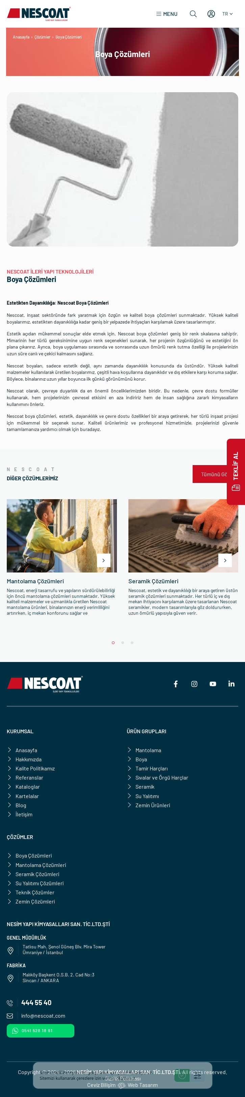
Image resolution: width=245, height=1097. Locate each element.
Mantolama (144, 750)
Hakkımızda (24, 759)
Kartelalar (23, 796)
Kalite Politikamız (31, 768)
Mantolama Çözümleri (36, 865)
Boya (137, 759)
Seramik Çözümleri (33, 874)
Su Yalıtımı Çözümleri (35, 883)
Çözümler (42, 36)
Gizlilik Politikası (123, 1078)
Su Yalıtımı (143, 796)
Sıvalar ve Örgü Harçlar (157, 777)
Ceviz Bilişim (101, 1084)
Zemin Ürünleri (148, 805)
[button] (166, 14)
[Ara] (193, 13)
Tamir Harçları (147, 768)
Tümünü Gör (215, 474)
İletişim (19, 814)
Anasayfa (21, 36)
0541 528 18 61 (32, 1031)
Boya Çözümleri (29, 855)
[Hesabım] (211, 14)
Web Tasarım (143, 1084)
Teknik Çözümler (30, 892)
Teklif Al (236, 472)
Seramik (140, 786)
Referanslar (25, 777)
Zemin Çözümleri (31, 901)
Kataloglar (23, 786)
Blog (16, 805)
